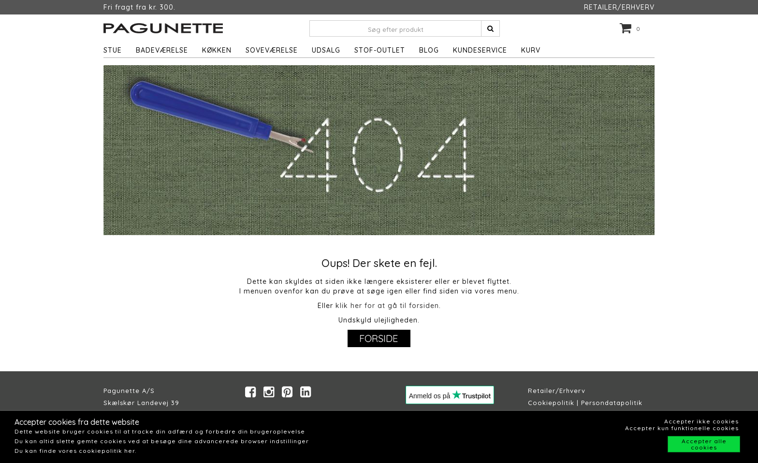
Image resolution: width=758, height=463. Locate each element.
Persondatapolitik (611, 403)
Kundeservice (480, 50)
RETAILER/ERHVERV (619, 7)
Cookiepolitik (551, 403)
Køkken (217, 50)
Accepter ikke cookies (701, 421)
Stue (112, 50)
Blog (429, 50)
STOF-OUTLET (379, 50)
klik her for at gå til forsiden (387, 305)
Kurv (530, 50)
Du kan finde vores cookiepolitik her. (75, 450)
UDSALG (326, 50)
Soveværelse (272, 50)
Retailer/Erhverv (556, 390)
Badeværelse (162, 50)
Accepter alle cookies (704, 444)
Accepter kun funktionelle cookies (682, 428)
